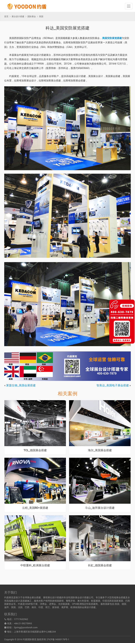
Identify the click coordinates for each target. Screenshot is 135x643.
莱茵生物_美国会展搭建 (21, 385)
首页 (6, 16)
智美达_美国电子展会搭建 (113, 385)
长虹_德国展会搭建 (100, 565)
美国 (117, 604)
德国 (124, 604)
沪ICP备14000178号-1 (58, 639)
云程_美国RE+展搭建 (35, 507)
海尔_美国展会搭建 (100, 450)
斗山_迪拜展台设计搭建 (99, 507)
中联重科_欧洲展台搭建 (35, 565)
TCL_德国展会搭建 (35, 450)
